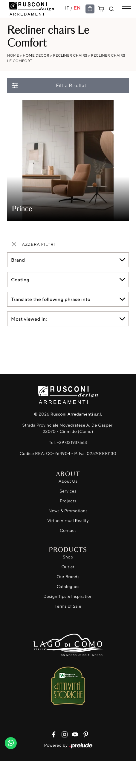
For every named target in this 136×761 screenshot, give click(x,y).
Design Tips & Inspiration (68, 596)
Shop (68, 557)
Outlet (67, 566)
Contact (68, 530)
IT (67, 8)
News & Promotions (67, 510)
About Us (68, 481)
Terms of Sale (68, 606)
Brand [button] (18, 260)
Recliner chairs (70, 55)
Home (13, 55)
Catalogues (67, 586)
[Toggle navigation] (127, 9)
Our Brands (67, 576)
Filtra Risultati (49, 85)
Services (68, 491)
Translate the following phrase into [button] (51, 299)
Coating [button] (20, 280)
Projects (68, 501)
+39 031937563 (72, 442)
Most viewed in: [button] (29, 319)
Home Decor (36, 55)
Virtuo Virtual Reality (68, 520)
